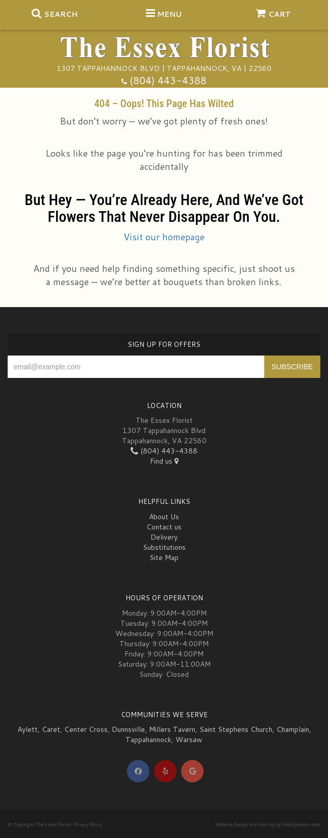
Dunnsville (128, 729)
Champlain (292, 729)
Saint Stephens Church (235, 729)
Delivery (164, 537)
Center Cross (86, 729)
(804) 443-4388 (168, 80)
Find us (164, 461)
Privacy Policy (87, 824)
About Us (164, 517)
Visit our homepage (164, 236)
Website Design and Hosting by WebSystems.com (267, 824)
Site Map (164, 557)
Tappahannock (148, 739)
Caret (51, 729)
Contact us (164, 527)
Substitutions (164, 547)
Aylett (27, 729)
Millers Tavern (172, 729)
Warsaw (189, 739)
